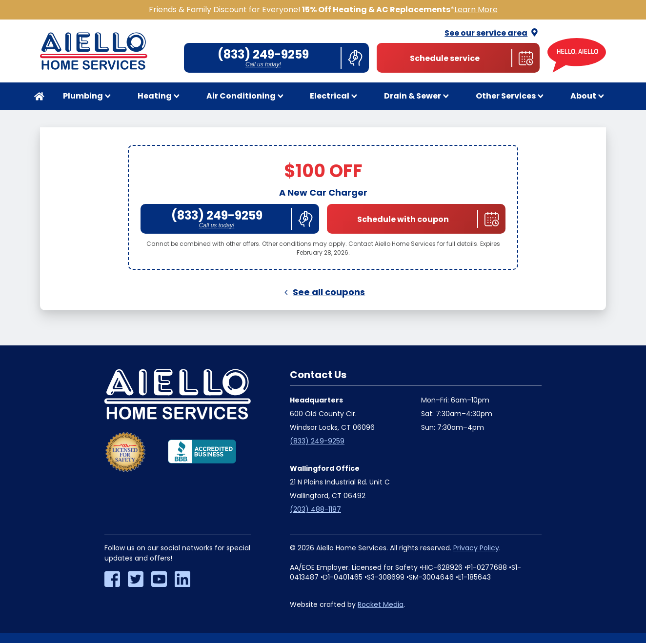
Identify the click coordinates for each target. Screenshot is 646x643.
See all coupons (323, 292)
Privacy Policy (476, 548)
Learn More (476, 9)
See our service (492, 33)
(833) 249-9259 (317, 441)
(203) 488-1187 (315, 509)
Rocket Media (381, 604)
